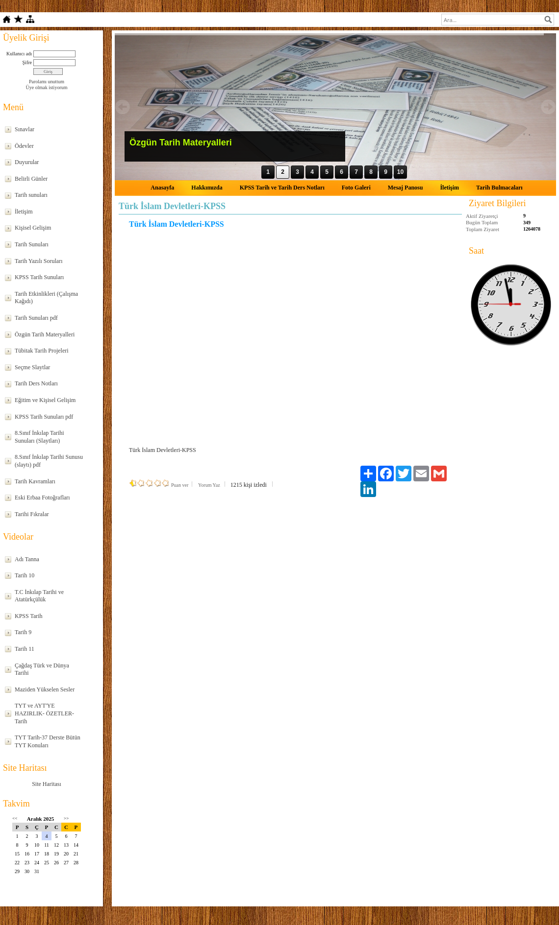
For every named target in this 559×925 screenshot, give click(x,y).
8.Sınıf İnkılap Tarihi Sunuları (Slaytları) (39, 436)
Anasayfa (162, 187)
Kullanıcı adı (19, 53)
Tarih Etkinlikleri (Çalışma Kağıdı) (46, 297)
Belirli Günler (31, 178)
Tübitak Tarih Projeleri (42, 350)
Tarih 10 (24, 575)
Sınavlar (24, 129)
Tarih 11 (24, 648)
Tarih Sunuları (32, 244)
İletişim (24, 211)
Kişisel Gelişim (33, 227)
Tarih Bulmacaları (499, 187)
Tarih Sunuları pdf (36, 317)
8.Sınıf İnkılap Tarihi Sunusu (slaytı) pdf (49, 460)
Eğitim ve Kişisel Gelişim (45, 400)
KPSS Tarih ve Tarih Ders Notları (282, 187)
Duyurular (27, 162)
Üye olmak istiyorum (47, 87)
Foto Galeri (356, 187)
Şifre (27, 62)
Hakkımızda (206, 187)
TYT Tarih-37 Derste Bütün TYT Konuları (47, 741)
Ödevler (24, 145)
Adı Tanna (27, 559)
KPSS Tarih (29, 616)
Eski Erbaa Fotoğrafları (42, 497)
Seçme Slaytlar (32, 367)
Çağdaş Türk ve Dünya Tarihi (42, 669)
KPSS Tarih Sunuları (39, 277)
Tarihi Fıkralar (32, 514)
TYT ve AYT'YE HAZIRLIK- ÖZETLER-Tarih (44, 713)
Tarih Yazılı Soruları (38, 261)
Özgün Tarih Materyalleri (45, 334)
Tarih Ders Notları (36, 383)
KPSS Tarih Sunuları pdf (44, 416)
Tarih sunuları (31, 194)
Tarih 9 (23, 632)
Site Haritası (46, 784)
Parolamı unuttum (46, 81)
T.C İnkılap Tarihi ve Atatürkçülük (39, 596)
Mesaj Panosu (405, 187)
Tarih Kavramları (35, 481)
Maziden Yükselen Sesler (45, 689)
